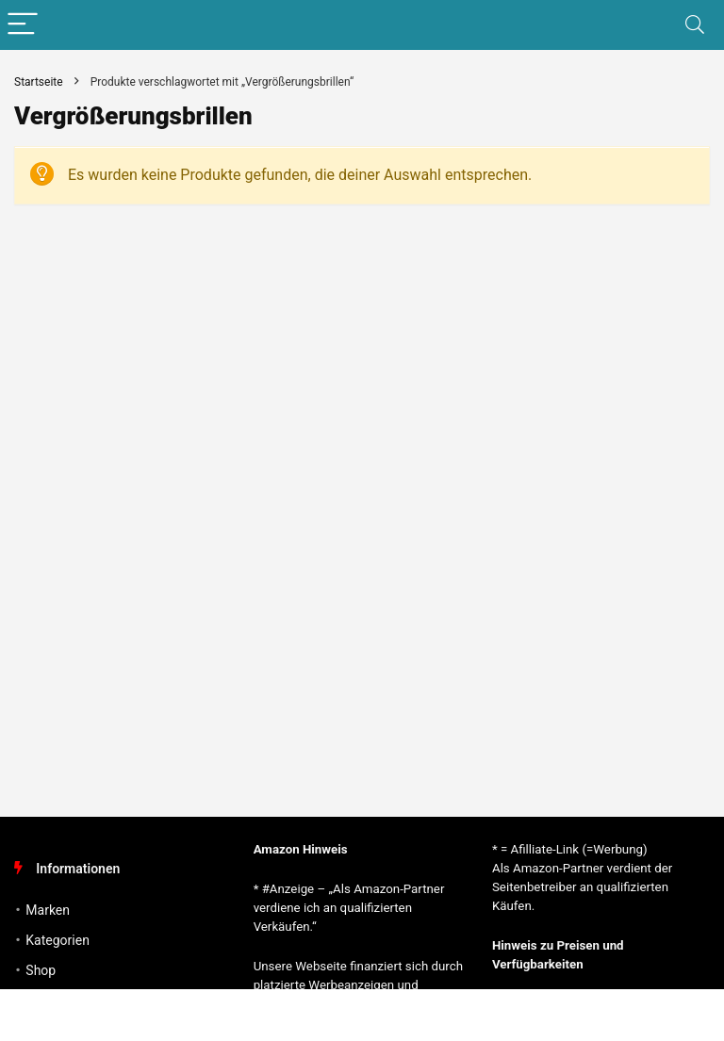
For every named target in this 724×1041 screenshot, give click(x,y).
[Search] (694, 25)
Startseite (38, 82)
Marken (47, 910)
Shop (40, 970)
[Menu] (22, 25)
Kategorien (57, 940)
